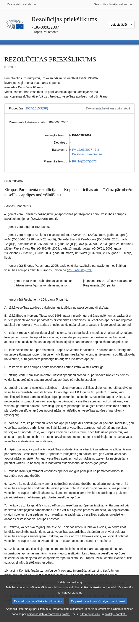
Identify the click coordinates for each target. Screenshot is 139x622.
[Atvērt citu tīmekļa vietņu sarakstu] (113, 4)
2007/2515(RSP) (36, 108)
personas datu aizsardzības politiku (48, 618)
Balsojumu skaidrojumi (87, 154)
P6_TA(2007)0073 (84, 161)
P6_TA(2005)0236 (80, 270)
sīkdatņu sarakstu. (116, 618)
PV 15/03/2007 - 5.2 (85, 149)
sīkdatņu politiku (90, 618)
